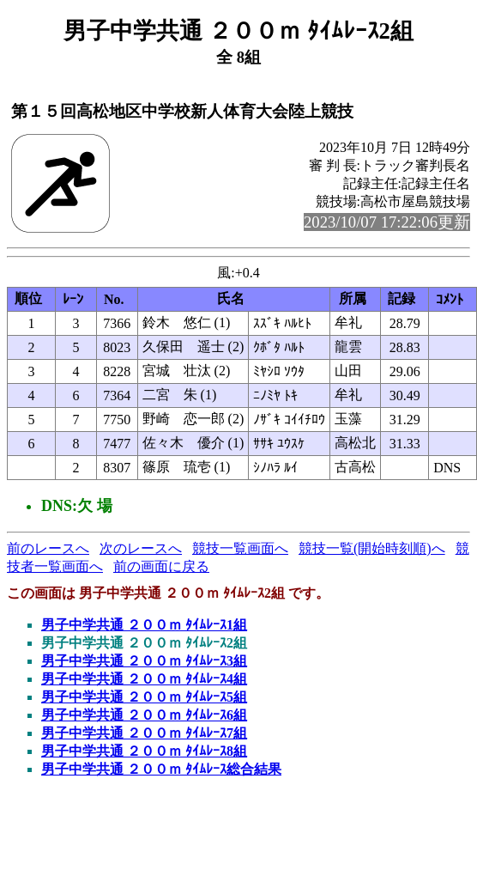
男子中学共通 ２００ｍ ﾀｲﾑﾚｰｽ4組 (144, 679)
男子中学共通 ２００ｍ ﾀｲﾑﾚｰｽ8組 (144, 751)
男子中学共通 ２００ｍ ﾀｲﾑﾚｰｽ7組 (144, 733)
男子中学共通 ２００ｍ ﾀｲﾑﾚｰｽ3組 (144, 661)
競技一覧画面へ (240, 548)
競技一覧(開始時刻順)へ (372, 548)
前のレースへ (48, 548)
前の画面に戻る (161, 566)
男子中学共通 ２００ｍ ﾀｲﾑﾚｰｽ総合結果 (161, 769)
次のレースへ (141, 548)
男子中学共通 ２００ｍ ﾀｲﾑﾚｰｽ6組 (144, 715)
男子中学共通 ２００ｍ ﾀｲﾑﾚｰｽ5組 (144, 697)
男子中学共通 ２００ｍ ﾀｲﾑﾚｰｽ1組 (144, 624)
